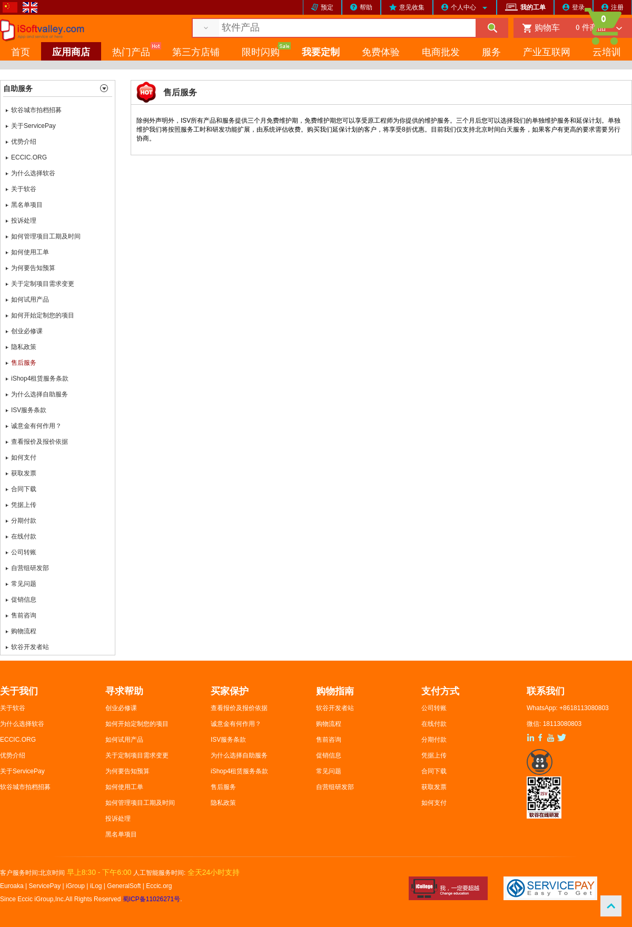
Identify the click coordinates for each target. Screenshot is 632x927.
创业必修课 (27, 331)
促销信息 (23, 599)
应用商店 (71, 52)
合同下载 (23, 489)
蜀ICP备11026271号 (151, 899)
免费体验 (381, 52)
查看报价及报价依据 (39, 441)
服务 (491, 52)
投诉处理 (23, 220)
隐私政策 (23, 347)
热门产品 (131, 52)
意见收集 (411, 7)
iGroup (75, 886)
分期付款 (23, 520)
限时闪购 (261, 52)
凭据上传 (23, 505)
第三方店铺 (196, 52)
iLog (96, 886)
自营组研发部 (30, 568)
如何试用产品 (30, 299)
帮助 (366, 7)
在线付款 (23, 536)
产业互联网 (546, 52)
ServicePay (46, 886)
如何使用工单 (30, 252)
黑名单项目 (27, 204)
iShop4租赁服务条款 (39, 378)
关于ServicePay (33, 125)
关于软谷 (23, 189)
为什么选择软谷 (33, 173)
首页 (20, 52)
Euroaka (12, 886)
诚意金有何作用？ (36, 426)
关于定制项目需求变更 (42, 283)
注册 (617, 7)
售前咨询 (23, 615)
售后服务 (23, 362)
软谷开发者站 (30, 647)
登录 (578, 7)
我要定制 (321, 52)
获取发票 (23, 473)
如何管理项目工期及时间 (46, 236)
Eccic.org (159, 886)
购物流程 (23, 631)
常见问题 (23, 583)
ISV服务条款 (28, 410)
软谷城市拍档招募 (36, 110)
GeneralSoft (124, 886)
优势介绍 (23, 141)
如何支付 (23, 457)
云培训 (606, 52)
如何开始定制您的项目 (42, 315)
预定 (327, 7)
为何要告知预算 (33, 268)
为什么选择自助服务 (39, 394)
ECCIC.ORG (29, 157)
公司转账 (23, 552)
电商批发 (441, 52)
